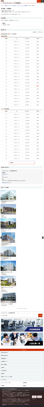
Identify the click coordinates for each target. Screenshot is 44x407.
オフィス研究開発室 (12, 33)
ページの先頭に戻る (22, 349)
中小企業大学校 (4, 370)
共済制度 (2, 373)
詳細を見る (34, 398)
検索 (40, 315)
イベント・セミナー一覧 (5, 382)
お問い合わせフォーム (6, 182)
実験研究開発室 (5, 33)
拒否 (34, 396)
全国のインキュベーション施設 (10, 5)
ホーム (2, 5)
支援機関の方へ (4, 358)
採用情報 (2, 385)
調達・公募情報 (4, 364)
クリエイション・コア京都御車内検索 (8, 312)
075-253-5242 (4, 174)
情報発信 (24, 385)
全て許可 (39, 396)
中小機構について (4, 361)
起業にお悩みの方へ (4, 355)
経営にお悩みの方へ (4, 352)
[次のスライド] (42, 238)
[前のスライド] (1, 238)
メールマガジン (4, 379)
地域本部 (2, 367)
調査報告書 (25, 382)
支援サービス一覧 (39, 1)
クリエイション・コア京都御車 (22, 5)
